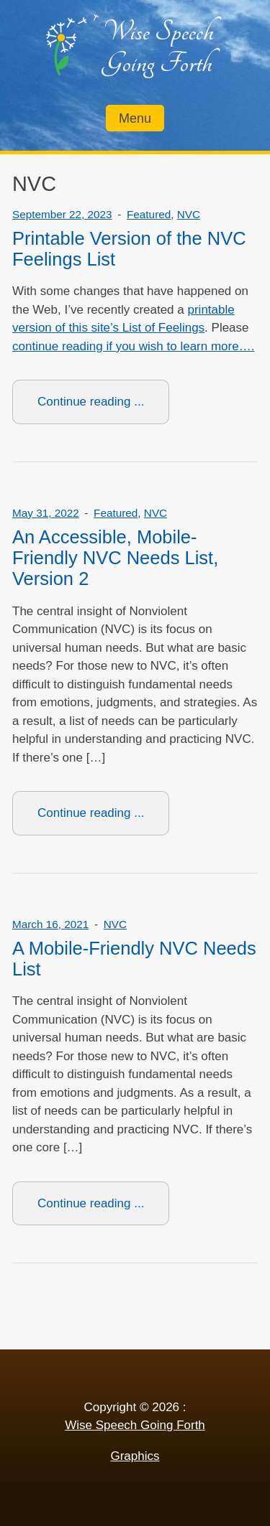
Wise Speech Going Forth (158, 47)
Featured (149, 214)
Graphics (134, 1456)
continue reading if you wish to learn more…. (133, 346)
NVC (188, 214)
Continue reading (103, 408)
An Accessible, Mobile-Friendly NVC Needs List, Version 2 (115, 558)
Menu (135, 118)
